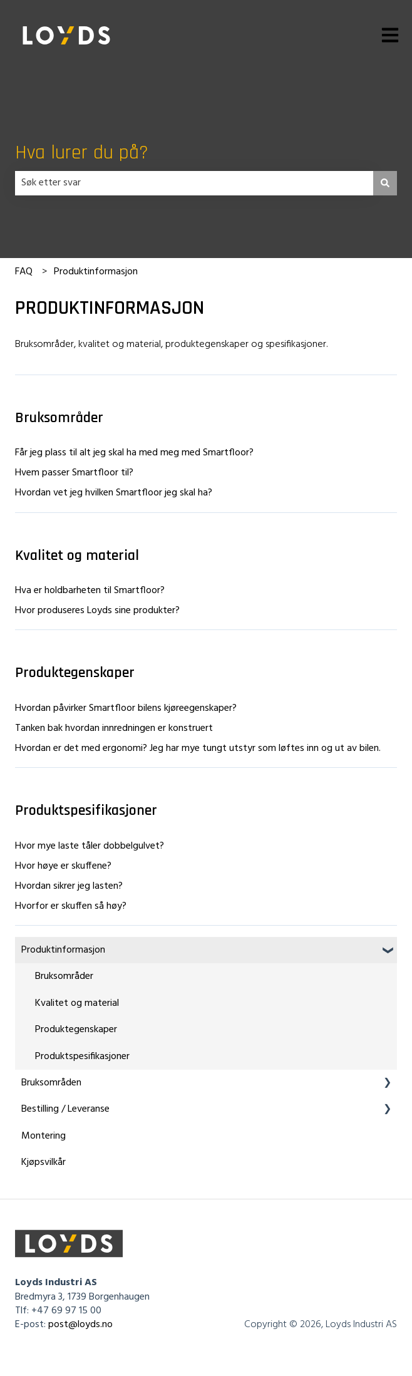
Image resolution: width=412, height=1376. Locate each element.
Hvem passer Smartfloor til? (74, 473)
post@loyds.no (80, 1325)
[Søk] (385, 183)
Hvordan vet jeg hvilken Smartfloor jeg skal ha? (113, 493)
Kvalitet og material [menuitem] (77, 1003)
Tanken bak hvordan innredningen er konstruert (114, 728)
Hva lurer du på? (81, 152)
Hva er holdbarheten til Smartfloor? (90, 590)
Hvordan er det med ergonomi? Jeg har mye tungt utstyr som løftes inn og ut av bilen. (198, 748)
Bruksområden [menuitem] (51, 1083)
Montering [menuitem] (43, 1136)
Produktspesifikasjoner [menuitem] (82, 1056)
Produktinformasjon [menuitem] (63, 950)
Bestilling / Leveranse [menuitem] (65, 1109)
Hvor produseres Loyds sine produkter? (97, 611)
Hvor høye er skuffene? (63, 866)
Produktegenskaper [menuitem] (76, 1030)
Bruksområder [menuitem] (64, 976)
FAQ (24, 272)
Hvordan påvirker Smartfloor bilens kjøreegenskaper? (126, 708)
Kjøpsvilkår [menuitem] (43, 1162)
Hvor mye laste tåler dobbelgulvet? (89, 846)
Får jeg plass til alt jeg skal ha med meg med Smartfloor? (134, 453)
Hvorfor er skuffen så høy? (70, 906)
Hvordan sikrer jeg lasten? (69, 886)
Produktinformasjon (96, 272)
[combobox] (194, 183)
